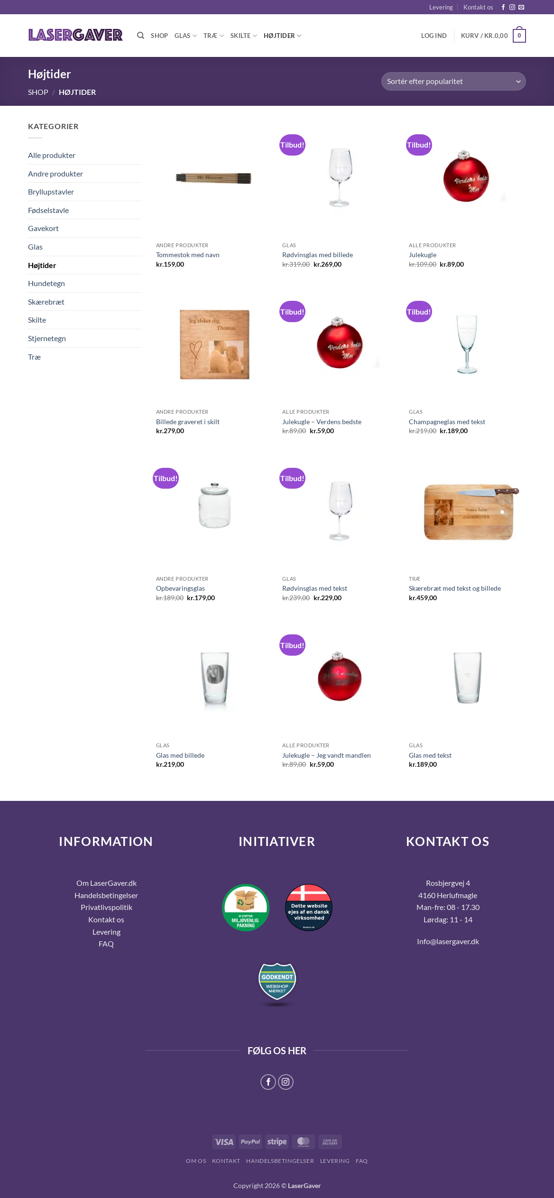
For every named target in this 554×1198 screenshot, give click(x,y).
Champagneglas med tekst (447, 422)
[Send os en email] (521, 7)
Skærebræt (46, 301)
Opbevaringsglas (180, 588)
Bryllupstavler (51, 191)
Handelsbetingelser (106, 895)
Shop (159, 35)
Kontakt (226, 1160)
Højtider (283, 35)
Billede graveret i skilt (188, 422)
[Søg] (140, 36)
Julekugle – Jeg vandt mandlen (326, 755)
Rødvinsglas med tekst (314, 588)
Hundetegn (46, 283)
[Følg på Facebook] (503, 7)
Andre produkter (55, 173)
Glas (185, 35)
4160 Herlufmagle (447, 895)
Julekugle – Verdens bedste (321, 422)
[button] (434, 35)
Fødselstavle (48, 209)
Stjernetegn (47, 338)
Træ (213, 35)
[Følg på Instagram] (512, 7)
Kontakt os (478, 7)
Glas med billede (180, 755)
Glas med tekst (430, 755)
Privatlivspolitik (106, 906)
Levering (441, 7)
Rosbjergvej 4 (448, 882)
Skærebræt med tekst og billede (455, 588)
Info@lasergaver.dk (448, 941)
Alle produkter (51, 154)
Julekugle (422, 255)
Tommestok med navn (188, 255)
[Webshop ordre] (453, 81)
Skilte (244, 35)
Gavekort (43, 227)
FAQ (362, 1160)
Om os (196, 1160)
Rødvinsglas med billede (317, 255)
